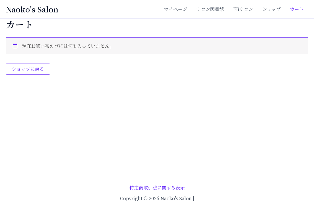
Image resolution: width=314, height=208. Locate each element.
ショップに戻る (28, 69)
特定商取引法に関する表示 (157, 187)
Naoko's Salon (32, 9)
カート (297, 9)
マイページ (175, 9)
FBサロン (243, 9)
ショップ (271, 9)
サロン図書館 (210, 9)
